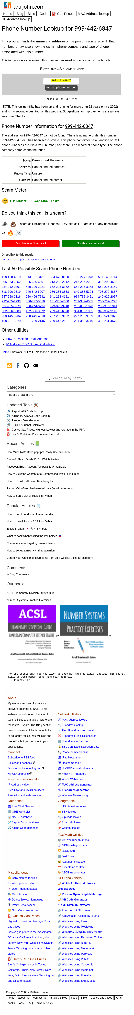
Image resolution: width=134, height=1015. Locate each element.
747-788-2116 (11, 297)
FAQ (30, 1005)
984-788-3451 (83, 297)
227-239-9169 (83, 316)
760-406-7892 (35, 297)
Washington (23, 950)
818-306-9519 (11, 292)
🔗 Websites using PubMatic (75, 955)
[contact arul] (35, 367)
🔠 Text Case (66, 858)
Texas (11, 950)
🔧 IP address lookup (71, 727)
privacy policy (45, 1005)
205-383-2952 (11, 282)
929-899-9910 (59, 307)
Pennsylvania (45, 944)
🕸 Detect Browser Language (25, 901)
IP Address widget (18, 786)
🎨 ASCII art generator (71, 874)
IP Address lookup (16, 19)
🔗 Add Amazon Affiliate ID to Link (78, 917)
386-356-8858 (59, 292)
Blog (20, 14)
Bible (31, 14)
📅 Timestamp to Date (71, 869)
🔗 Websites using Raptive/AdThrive (80, 939)
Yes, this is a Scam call (30, 244)
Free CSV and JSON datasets (26, 792)
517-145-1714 (107, 277)
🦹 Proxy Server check (21, 907)
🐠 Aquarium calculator (72, 863)
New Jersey (37, 972)
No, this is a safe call (91, 244)
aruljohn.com (29, 7)
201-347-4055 (83, 302)
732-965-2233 (11, 302)
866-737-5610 (35, 302)
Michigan (37, 939)
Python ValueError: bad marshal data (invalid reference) (40, 490)
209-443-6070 (59, 312)
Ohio (33, 944)
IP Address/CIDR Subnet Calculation (30, 345)
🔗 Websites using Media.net (75, 972)
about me (23, 999)
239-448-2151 (59, 321)
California (25, 939)
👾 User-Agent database (23, 890)
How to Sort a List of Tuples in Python (29, 497)
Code (43, 14)
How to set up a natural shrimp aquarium (31, 552)
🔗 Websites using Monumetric (76, 950)
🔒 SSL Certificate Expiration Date (78, 748)
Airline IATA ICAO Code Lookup (31, 418)
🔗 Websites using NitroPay (74, 944)
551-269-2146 (35, 321)
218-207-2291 (83, 282)
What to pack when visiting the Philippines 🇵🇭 (34, 538)
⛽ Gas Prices (62, 14)
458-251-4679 (107, 321)
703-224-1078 (83, 277)
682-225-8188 (83, 287)
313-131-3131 (35, 277)
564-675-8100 (59, 277)
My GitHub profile (18, 775)
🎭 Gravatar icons (18, 896)
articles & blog (58, 999)
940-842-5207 (35, 292)
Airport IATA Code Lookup (27, 413)
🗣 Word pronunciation (21, 885)
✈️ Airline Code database (23, 829)
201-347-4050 (59, 302)
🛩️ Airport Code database (23, 824)
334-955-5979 (11, 307)
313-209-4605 (107, 282)
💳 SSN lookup (67, 813)
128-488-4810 (11, 277)
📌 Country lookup (69, 829)
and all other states (19, 982)
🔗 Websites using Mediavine (75, 928)
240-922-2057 (107, 297)
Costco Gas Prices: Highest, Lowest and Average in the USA (48, 431)
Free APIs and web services (24, 797)
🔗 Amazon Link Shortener (74, 912)
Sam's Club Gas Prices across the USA (35, 436)
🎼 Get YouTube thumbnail (74, 842)
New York (23, 944)
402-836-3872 (35, 312)
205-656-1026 (83, 307)
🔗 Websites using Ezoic (73, 923)
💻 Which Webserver (70, 781)
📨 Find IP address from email (76, 732)
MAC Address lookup (93, 14)
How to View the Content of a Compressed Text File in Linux (43, 476)
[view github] (26, 367)
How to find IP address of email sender (30, 516)
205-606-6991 (35, 282)
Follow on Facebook (20, 765)
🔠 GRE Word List (19, 813)
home (11, 999)
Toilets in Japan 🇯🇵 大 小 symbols (27, 530)
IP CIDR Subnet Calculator (28, 427)
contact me (40, 999)
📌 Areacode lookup (70, 824)
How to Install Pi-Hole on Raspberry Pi (30, 483)
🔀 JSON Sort (66, 852)
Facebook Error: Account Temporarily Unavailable (36, 468)
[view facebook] (17, 367)
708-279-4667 (107, 292)
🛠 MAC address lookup (72, 721)
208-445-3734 (11, 316)
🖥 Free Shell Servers (21, 808)
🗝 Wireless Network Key (73, 797)
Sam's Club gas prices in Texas (26, 966)
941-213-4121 (59, 297)
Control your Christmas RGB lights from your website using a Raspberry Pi (51, 559)
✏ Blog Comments (18, 576)
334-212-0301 (11, 287)
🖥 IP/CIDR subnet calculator (75, 770)
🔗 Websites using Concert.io (75, 966)
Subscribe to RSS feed (21, 759)
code (74, 999)
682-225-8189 (107, 287)
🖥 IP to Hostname (69, 759)
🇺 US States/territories (72, 808)
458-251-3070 (11, 321)
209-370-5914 (107, 307)
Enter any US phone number (62, 69)
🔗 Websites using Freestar (74, 977)
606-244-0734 (35, 307)
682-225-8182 (59, 287)
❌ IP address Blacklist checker (77, 737)
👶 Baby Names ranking (22, 880)
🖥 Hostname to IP (69, 765)
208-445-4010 (35, 316)
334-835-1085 (83, 312)
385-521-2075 (107, 316)
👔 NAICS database (20, 819)
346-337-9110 (107, 312)
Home (7, 14)
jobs (21, 1005)
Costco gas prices (101, 999)
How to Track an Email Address (27, 339)
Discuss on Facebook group (24, 770)
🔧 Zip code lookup (69, 819)
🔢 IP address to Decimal (73, 743)
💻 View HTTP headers (72, 775)
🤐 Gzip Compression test (23, 912)
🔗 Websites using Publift (73, 961)
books (11, 1005)
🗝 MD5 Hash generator (72, 847)
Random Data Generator (26, 422)
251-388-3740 (83, 321)
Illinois (24, 972)
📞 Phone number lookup (73, 754)
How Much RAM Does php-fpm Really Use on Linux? (38, 454)
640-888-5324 (83, 292)
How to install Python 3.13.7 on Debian (30, 523)
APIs (119, 999)
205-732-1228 (107, 302)
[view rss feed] (9, 367)
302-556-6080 (11, 312)
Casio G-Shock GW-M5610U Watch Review (33, 461)
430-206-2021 (35, 287)
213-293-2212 (59, 282)
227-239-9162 (59, 316)
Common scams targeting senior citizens (31, 545)
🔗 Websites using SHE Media (76, 982)
